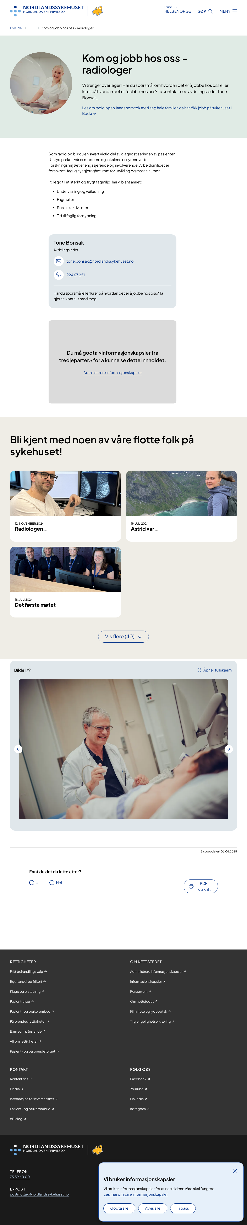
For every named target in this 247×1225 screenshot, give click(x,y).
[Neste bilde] (229, 790)
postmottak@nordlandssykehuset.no (39, 1194)
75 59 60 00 (20, 1177)
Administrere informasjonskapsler (112, 372)
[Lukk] (235, 1170)
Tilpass (183, 1208)
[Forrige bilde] (18, 790)
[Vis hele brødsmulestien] (31, 28)
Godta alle (119, 1208)
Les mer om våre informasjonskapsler (136, 1194)
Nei (59, 923)
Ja (37, 923)
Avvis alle (152, 1208)
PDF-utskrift (204, 927)
